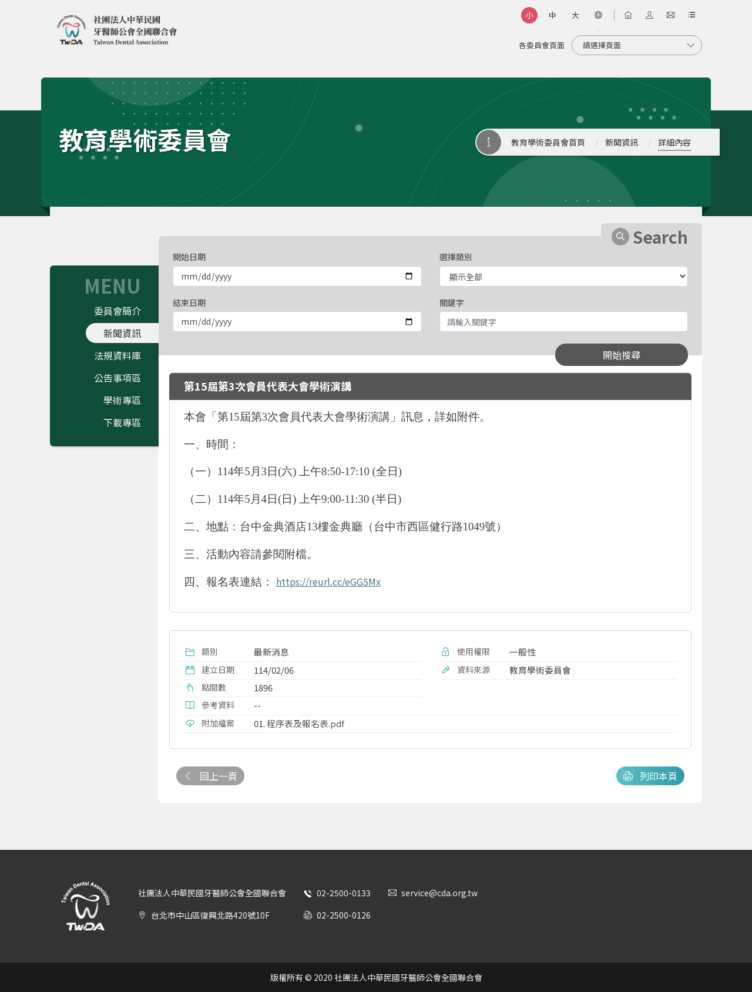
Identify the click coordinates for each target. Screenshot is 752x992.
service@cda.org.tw (439, 893)
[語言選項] (598, 15)
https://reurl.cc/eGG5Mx (328, 581)
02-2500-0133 (344, 893)
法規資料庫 (117, 355)
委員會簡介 (117, 311)
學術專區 (122, 400)
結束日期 (189, 302)
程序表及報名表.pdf (305, 723)
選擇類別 (455, 257)
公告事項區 (117, 378)
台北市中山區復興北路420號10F (210, 915)
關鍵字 (451, 302)
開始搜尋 (621, 355)
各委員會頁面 (542, 45)
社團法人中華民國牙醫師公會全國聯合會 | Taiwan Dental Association (117, 30)
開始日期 (189, 257)
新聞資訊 (621, 142)
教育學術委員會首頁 (548, 142)
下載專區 (122, 422)
